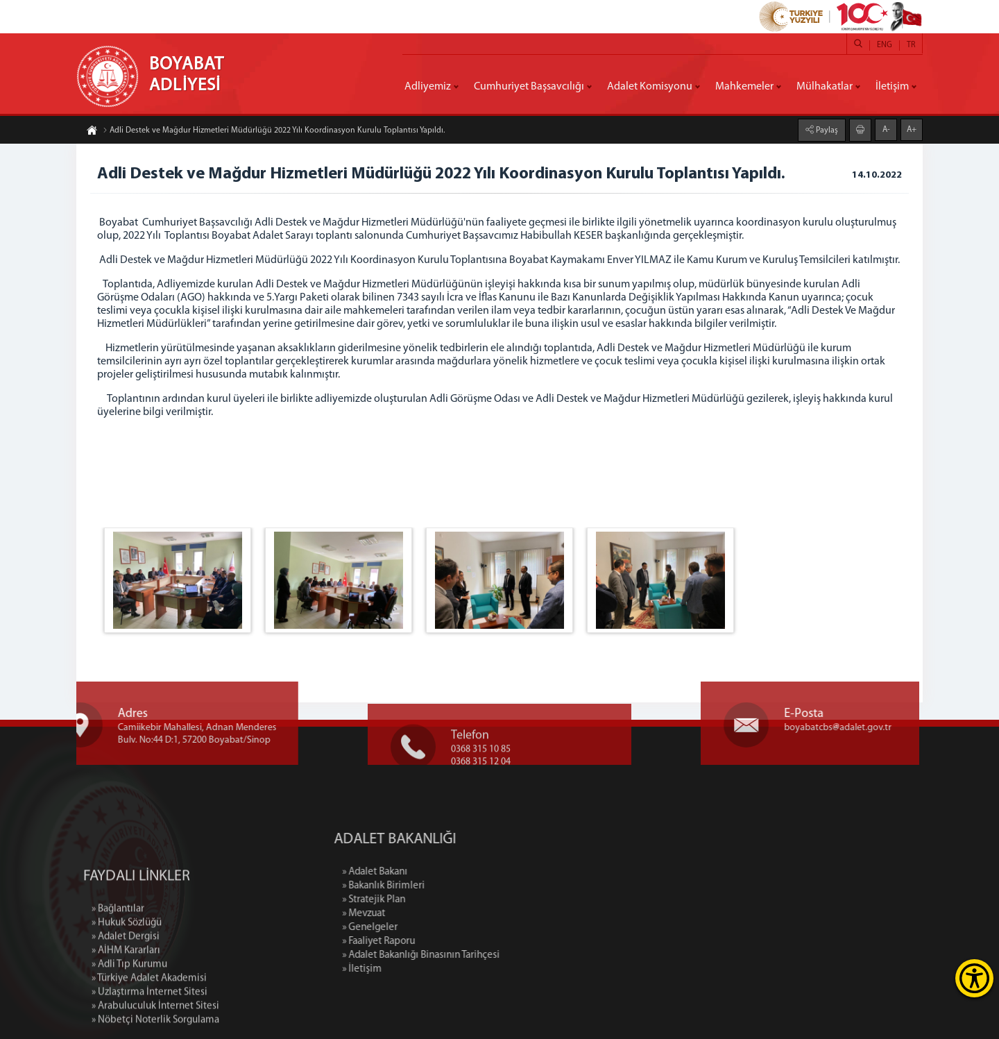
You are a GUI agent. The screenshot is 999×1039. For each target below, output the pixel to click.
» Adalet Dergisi (126, 991)
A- (886, 129)
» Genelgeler (427, 927)
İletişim (892, 86)
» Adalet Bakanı (432, 872)
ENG (884, 45)
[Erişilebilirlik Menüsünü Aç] (974, 978)
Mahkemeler (744, 86)
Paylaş (826, 130)
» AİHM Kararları (126, 1004)
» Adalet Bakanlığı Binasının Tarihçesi (478, 955)
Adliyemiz (427, 86)
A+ (911, 129)
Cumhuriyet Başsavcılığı (529, 86)
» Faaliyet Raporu (436, 941)
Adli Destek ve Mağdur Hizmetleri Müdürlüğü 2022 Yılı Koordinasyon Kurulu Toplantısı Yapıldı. (274, 131)
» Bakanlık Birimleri (441, 886)
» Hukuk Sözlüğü (127, 977)
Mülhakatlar (824, 86)
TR (911, 45)
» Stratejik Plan (431, 900)
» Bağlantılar (118, 963)
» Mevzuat (421, 914)
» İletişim (419, 969)
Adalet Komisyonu (649, 86)
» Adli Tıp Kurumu (129, 1018)
